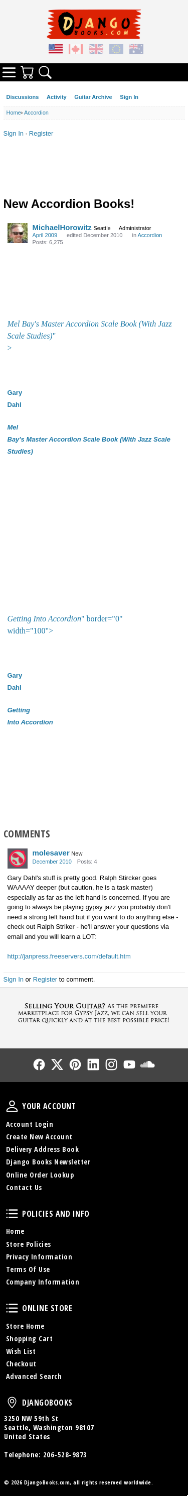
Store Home (25, 1326)
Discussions (23, 97)
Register (41, 133)
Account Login (30, 1124)
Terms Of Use (28, 1269)
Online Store (12, 1308)
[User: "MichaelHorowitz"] (18, 233)
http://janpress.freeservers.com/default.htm (69, 956)
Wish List (21, 1351)
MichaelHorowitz (62, 227)
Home (15, 1231)
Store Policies (28, 1244)
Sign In (129, 97)
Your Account (12, 1106)
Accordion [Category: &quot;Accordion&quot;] (149, 235)
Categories (9, 72)
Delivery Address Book (42, 1149)
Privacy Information (39, 1256)
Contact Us (24, 1187)
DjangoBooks (12, 1403)
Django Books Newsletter (48, 1161)
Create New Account (39, 1136)
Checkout (21, 1363)
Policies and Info (12, 1214)
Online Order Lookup (40, 1175)
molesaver (51, 852)
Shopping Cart (29, 1338)
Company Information (43, 1282)
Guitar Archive (93, 97)
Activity (57, 97)
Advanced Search (34, 1376)
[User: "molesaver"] (18, 858)
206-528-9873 (65, 1454)
